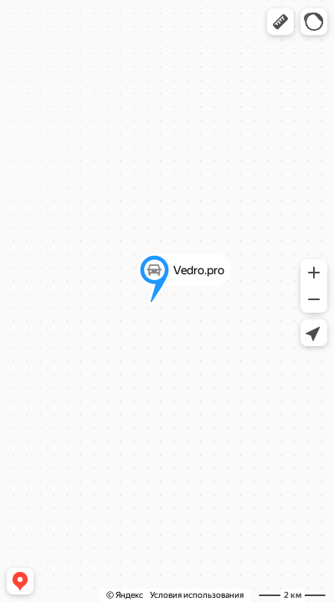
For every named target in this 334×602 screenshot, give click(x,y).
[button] (280, 21)
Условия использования (197, 594)
